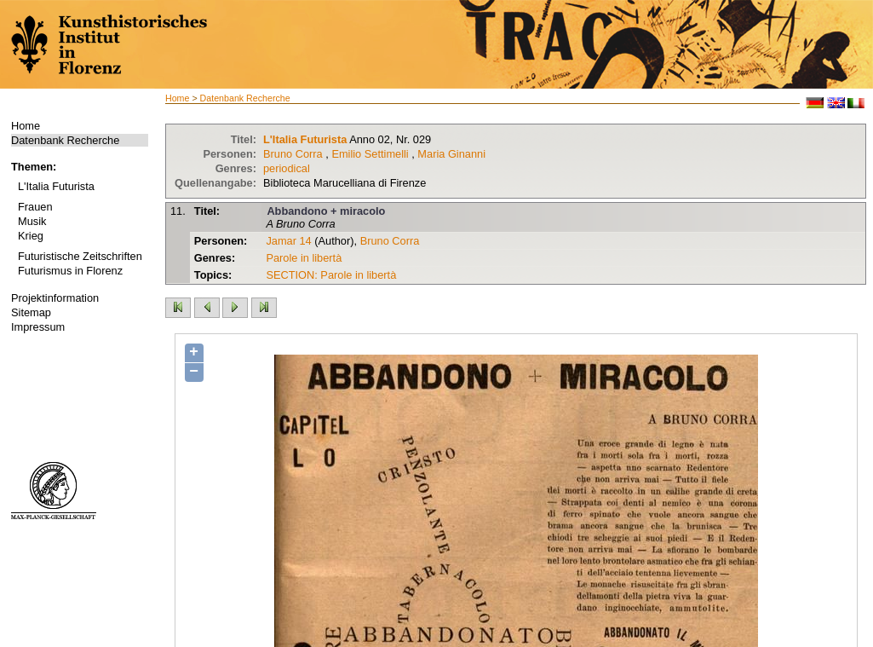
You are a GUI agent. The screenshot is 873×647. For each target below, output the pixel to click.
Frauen (35, 206)
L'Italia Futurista (56, 186)
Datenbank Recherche (65, 140)
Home (25, 125)
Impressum (38, 327)
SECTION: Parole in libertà (331, 275)
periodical (286, 168)
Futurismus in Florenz (70, 270)
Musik (32, 221)
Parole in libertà (304, 257)
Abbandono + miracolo (326, 211)
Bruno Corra (293, 153)
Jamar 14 (288, 240)
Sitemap (31, 312)
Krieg (30, 235)
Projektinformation (55, 298)
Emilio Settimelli (369, 153)
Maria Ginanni (451, 153)
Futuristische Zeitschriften (80, 256)
